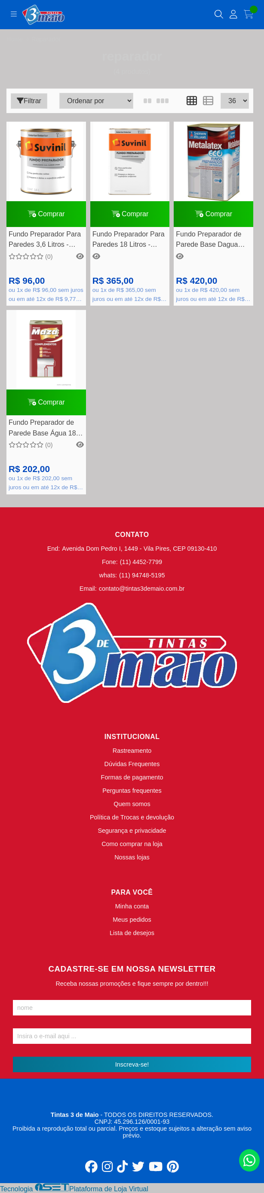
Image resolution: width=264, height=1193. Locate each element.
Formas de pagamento (132, 777)
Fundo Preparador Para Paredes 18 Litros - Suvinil (128, 240)
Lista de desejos (132, 932)
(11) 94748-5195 (142, 575)
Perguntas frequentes (132, 790)
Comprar (46, 214)
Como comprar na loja (132, 843)
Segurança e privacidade (132, 830)
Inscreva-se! (132, 1064)
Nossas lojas (132, 857)
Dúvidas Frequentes (132, 764)
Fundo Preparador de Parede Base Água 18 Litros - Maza (42, 429)
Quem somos (132, 803)
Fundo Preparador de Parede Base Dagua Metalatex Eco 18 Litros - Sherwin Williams (212, 240)
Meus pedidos (132, 919)
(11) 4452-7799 (141, 561)
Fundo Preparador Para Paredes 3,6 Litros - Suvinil (45, 240)
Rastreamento (132, 750)
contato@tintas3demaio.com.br (141, 588)
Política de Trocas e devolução (132, 817)
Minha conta (132, 906)
